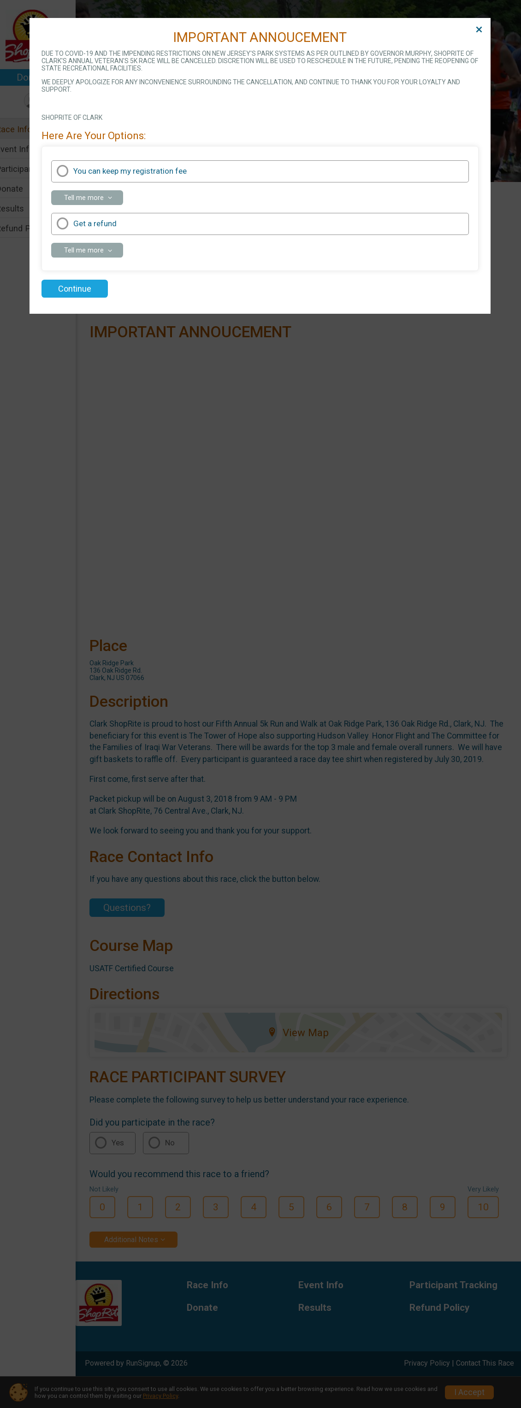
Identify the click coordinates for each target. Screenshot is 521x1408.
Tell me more (93, 199)
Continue (74, 288)
